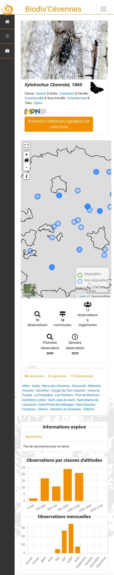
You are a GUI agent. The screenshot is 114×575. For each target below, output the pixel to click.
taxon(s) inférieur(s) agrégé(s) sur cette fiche (59, 124)
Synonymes (33, 436)
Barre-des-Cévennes (56, 386)
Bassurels (79, 386)
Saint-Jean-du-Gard (61, 400)
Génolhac (42, 390)
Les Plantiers (64, 395)
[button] (26, 161)
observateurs (82, 376)
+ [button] (26, 155)
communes (34, 376)
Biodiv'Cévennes (53, 9)
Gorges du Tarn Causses (68, 390)
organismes (57, 376)
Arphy (36, 386)
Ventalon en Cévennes (65, 409)
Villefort (88, 409)
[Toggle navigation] (103, 9)
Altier (25, 386)
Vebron (43, 409)
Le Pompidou (43, 395)
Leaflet (82, 296)
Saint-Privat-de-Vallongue (56, 404)
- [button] (26, 167)
